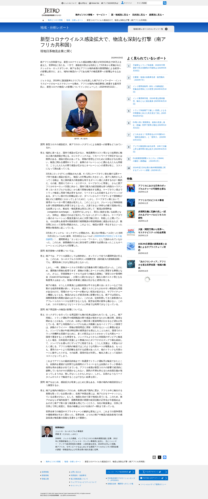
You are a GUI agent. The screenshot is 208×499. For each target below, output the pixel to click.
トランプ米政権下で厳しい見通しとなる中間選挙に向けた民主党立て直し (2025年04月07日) (149, 113)
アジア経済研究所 (110, 3)
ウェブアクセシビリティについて (84, 482)
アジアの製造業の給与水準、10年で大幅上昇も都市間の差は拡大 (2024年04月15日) (150, 149)
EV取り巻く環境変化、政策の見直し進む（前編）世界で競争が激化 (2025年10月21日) (149, 125)
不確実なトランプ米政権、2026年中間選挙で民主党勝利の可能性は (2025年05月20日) (149, 68)
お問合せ (84, 3)
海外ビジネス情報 (84, 15)
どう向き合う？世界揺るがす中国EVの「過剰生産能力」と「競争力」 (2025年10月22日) (149, 137)
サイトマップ (76, 486)
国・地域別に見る (120, 15)
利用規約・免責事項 (78, 475)
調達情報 (45, 475)
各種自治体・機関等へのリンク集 (120, 484)
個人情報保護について (79, 479)
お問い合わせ (76, 472)
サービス (101, 15)
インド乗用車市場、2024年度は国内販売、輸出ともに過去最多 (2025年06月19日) (149, 101)
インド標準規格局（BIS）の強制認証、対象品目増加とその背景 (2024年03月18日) (149, 89)
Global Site (95, 3)
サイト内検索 (142, 3)
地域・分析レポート (74, 20)
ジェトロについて (70, 3)
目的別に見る (139, 15)
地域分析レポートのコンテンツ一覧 (150, 29)
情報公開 (45, 479)
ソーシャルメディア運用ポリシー (153, 484)
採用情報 (45, 472)
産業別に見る (156, 15)
